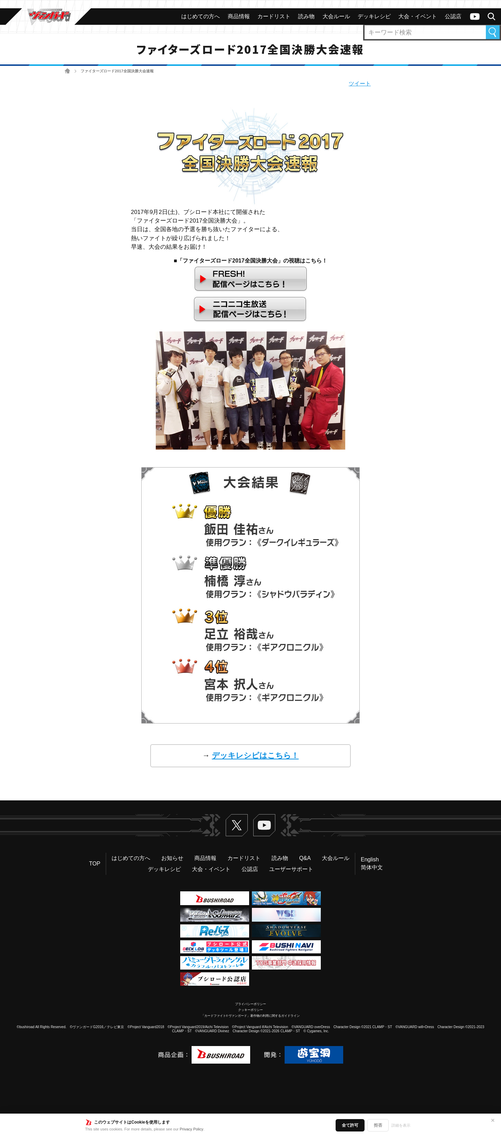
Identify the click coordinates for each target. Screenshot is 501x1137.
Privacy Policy (191, 1129)
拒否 (378, 1125)
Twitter (237, 825)
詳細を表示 (400, 1125)
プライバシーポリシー (250, 1004)
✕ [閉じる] (493, 1120)
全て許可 (350, 1125)
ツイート (360, 83)
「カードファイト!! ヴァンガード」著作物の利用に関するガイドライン (250, 1015)
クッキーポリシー (250, 1010)
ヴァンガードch (475, 16)
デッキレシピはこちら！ (255, 755)
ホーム (67, 71)
